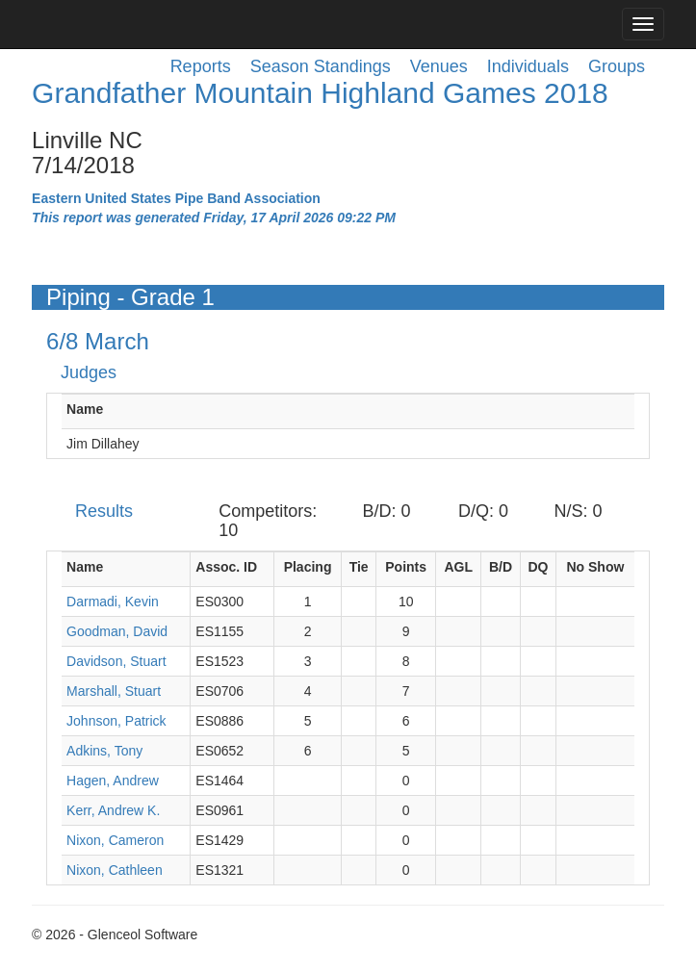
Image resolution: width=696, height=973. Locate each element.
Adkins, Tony (104, 750)
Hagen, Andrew (112, 780)
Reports (200, 66)
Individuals (528, 66)
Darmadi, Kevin (112, 601)
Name (84, 409)
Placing (308, 567)
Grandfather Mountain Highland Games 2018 (320, 93)
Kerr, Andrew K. (113, 810)
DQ (538, 567)
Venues (439, 66)
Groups (616, 66)
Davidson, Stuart (116, 661)
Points (405, 567)
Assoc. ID (226, 567)
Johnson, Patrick (116, 721)
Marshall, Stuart (113, 691)
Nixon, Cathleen (114, 870)
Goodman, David (117, 631)
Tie (359, 567)
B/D (500, 567)
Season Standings (320, 66)
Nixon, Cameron (115, 840)
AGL (458, 567)
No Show (595, 567)
